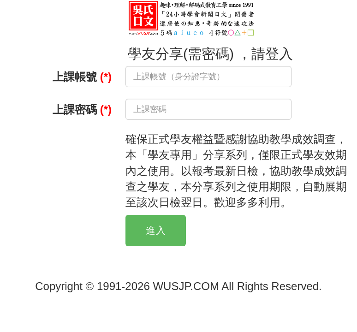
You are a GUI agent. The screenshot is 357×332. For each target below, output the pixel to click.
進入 (155, 230)
